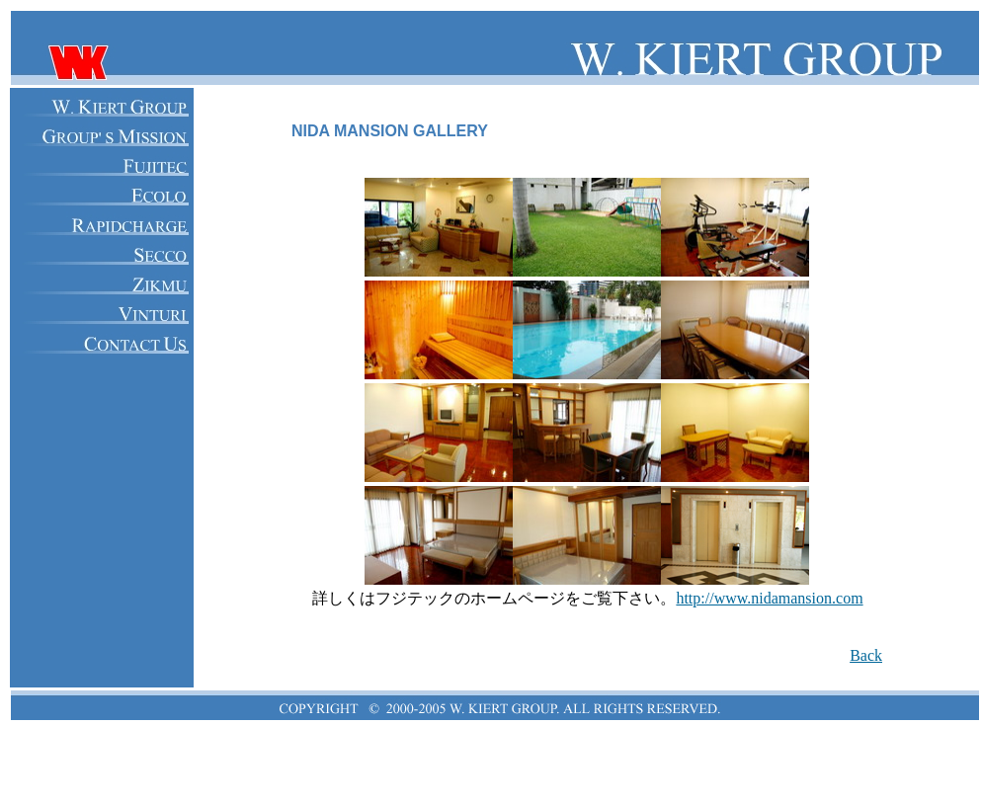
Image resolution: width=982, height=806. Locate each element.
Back (866, 655)
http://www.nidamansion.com (769, 598)
